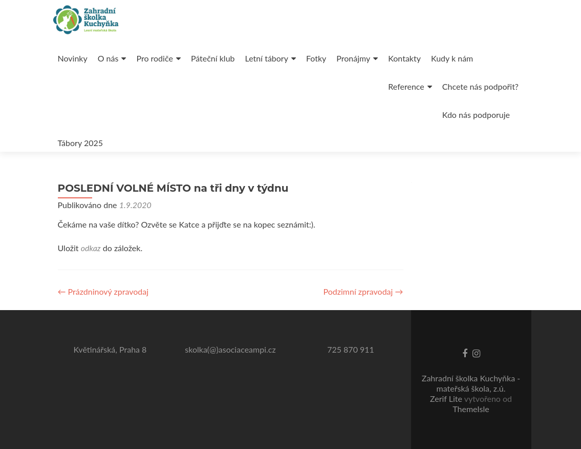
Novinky (73, 58)
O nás (108, 58)
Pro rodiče (154, 58)
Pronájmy (353, 58)
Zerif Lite (447, 398)
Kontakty (404, 58)
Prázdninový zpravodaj (103, 291)
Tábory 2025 (80, 143)
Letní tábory (266, 58)
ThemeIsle (471, 409)
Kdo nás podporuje (476, 114)
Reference (406, 86)
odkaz (91, 248)
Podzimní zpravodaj (363, 291)
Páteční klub (213, 58)
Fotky (316, 58)
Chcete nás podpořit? (480, 86)
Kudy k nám (452, 58)
